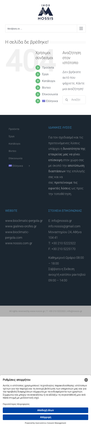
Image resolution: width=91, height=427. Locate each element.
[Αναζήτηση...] (74, 99)
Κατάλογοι (48, 81)
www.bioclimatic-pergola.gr (24, 220)
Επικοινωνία (50, 94)
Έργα (45, 74)
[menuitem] (49, 101)
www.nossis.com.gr (18, 243)
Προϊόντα (48, 67)
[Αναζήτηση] (66, 99)
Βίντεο (46, 87)
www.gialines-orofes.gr (21, 226)
